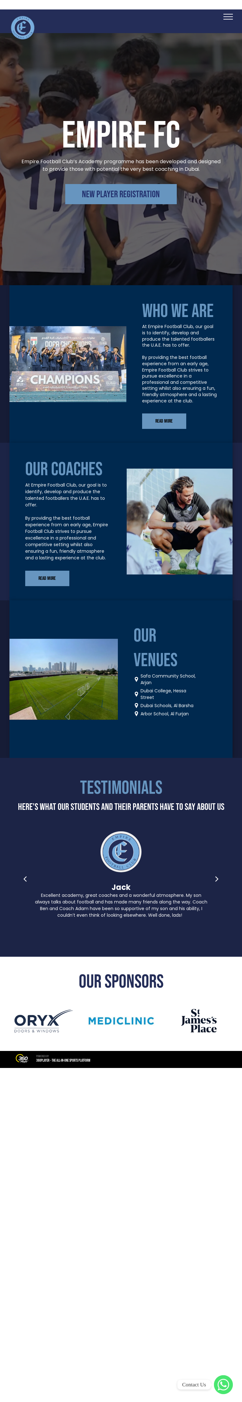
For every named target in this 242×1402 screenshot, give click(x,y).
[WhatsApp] (223, 1384)
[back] (25, 879)
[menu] (228, 17)
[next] (217, 879)
